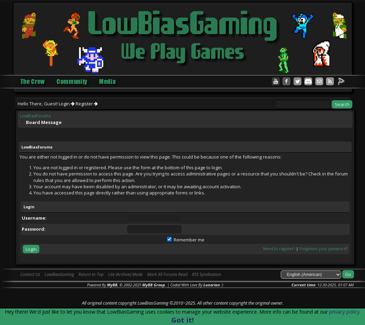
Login (67, 104)
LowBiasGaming (59, 274)
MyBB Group (153, 284)
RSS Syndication (206, 274)
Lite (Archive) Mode (125, 274)
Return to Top (91, 274)
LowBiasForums (35, 116)
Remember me (185, 240)
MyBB (112, 284)
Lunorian (211, 284)
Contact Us (30, 274)
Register (87, 104)
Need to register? (279, 248)
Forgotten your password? (323, 248)
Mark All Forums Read (167, 274)
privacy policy (344, 311)
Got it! (182, 320)
